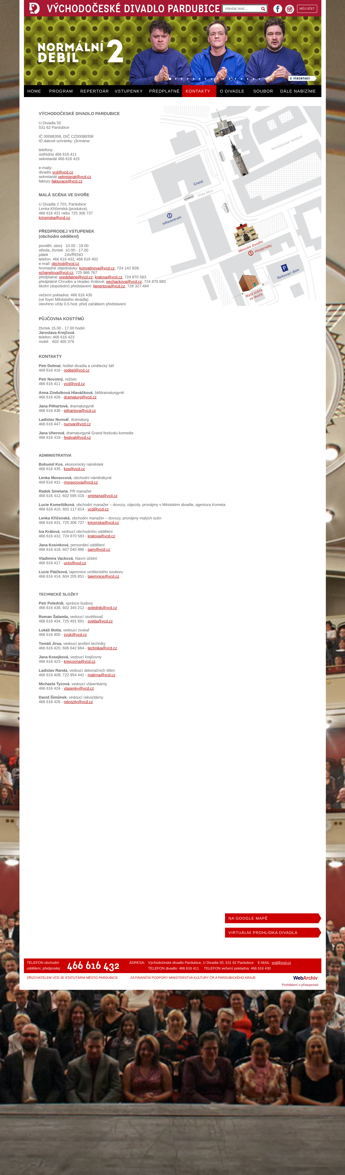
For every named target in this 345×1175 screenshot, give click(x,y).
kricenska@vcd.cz (54, 217)
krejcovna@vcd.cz (79, 661)
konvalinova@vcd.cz (97, 268)
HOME (34, 91)
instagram (289, 9)
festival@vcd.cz (77, 437)
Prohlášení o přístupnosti (300, 985)
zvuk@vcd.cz (75, 634)
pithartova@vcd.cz (80, 410)
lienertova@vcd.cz (109, 286)
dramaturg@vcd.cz (80, 397)
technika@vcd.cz (102, 648)
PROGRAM (61, 91)
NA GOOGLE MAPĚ (248, 918)
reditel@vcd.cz (76, 370)
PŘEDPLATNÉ (164, 91)
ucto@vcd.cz (75, 563)
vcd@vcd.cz (62, 172)
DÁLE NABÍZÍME (298, 91)
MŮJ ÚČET (307, 8)
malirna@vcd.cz (101, 675)
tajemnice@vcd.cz (103, 576)
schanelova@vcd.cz (56, 272)
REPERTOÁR (94, 91)
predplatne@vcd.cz (75, 277)
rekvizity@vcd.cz (78, 702)
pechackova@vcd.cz (124, 281)
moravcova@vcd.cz (81, 482)
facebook (277, 7)
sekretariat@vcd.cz (74, 176)
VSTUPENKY (129, 91)
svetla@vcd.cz (100, 621)
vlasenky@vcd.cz (79, 688)
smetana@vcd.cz (103, 495)
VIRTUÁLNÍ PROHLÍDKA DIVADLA (263, 932)
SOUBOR (263, 91)
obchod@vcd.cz (65, 263)
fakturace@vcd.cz (67, 181)
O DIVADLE (232, 91)
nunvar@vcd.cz (77, 424)
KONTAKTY (198, 91)
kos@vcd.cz (74, 469)
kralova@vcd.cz (108, 277)
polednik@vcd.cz (102, 607)
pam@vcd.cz (99, 549)
